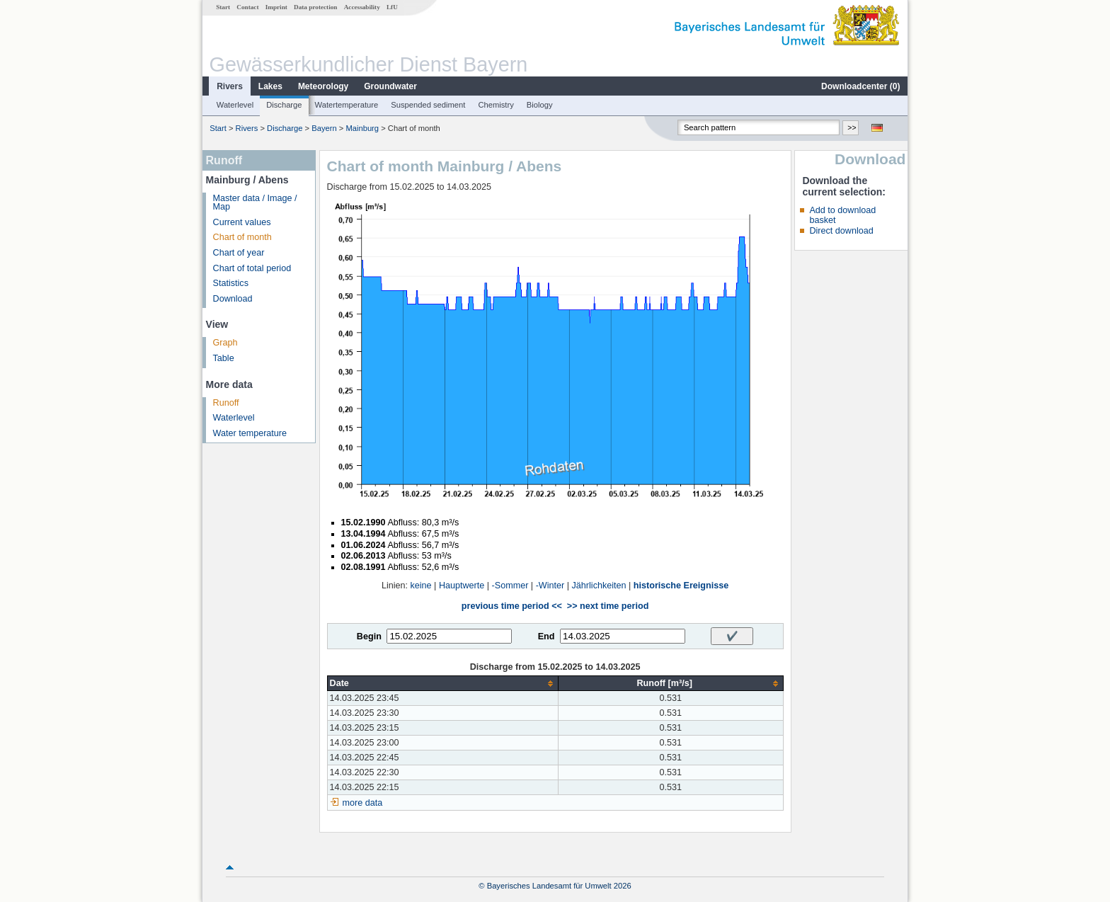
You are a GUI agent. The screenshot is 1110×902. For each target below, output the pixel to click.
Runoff (226, 403)
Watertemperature (347, 105)
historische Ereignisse (681, 585)
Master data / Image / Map (255, 202)
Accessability (362, 7)
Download (233, 299)
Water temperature (250, 433)
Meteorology (323, 86)
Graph (225, 343)
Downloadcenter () (860, 86)
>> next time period (607, 606)
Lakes (270, 86)
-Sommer (510, 585)
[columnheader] (442, 683)
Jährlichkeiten (599, 585)
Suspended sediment (428, 105)
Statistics (230, 283)
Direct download (841, 231)
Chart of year (239, 253)
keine (421, 585)
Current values (242, 222)
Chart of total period (252, 268)
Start (223, 7)
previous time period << (512, 606)
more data (363, 803)
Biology (540, 105)
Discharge (284, 105)
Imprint (276, 7)
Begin (369, 636)
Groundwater (390, 86)
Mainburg (362, 128)
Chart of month (242, 237)
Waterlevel (235, 105)
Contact (247, 7)
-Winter (550, 585)
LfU (392, 7)
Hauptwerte (461, 585)
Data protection (315, 7)
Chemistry (495, 105)
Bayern (323, 128)
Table (223, 358)
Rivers (230, 86)
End (546, 636)
